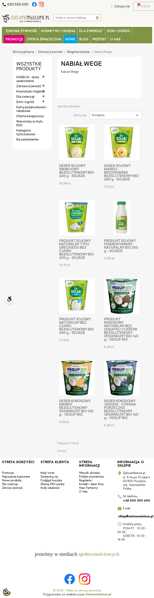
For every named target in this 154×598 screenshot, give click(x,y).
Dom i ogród (118, 31)
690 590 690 (15, 4)
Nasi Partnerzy (88, 488)
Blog (83, 39)
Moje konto (47, 473)
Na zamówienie (27, 139)
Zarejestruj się (49, 476)
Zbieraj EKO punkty (52, 484)
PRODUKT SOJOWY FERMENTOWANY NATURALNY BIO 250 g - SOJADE (121, 245)
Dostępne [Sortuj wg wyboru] (115, 115)
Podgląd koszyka (51, 480)
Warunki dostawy (89, 473)
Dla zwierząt (91, 31)
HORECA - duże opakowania (27, 79)
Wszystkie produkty (29, 66)
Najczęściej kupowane (16, 476)
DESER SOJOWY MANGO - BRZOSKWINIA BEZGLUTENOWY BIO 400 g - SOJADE (121, 172)
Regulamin (85, 480)
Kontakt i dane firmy (91, 484)
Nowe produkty (12, 480)
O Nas (115, 39)
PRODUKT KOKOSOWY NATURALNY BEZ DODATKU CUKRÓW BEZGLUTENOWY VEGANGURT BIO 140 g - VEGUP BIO (121, 329)
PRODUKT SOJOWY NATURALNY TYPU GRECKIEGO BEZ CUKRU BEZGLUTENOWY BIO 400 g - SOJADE (76, 249)
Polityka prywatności (91, 476)
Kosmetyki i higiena (58, 31)
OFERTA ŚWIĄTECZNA (44, 39)
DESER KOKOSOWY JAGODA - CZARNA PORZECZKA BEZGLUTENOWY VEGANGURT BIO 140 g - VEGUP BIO (121, 409)
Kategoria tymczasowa (25, 132)
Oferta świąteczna (30, 116)
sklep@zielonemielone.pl (135, 516)
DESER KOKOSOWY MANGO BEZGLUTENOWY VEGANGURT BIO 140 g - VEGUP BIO (76, 408)
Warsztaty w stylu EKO (29, 123)
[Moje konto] (121, 6)
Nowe (70, 39)
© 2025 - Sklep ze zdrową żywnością (77, 590)
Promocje (8, 473)
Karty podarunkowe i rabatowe (31, 109)
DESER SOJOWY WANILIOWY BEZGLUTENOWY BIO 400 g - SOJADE (76, 170)
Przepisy (99, 39)
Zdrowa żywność (21, 31)
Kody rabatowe (50, 488)
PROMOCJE (14, 39)
